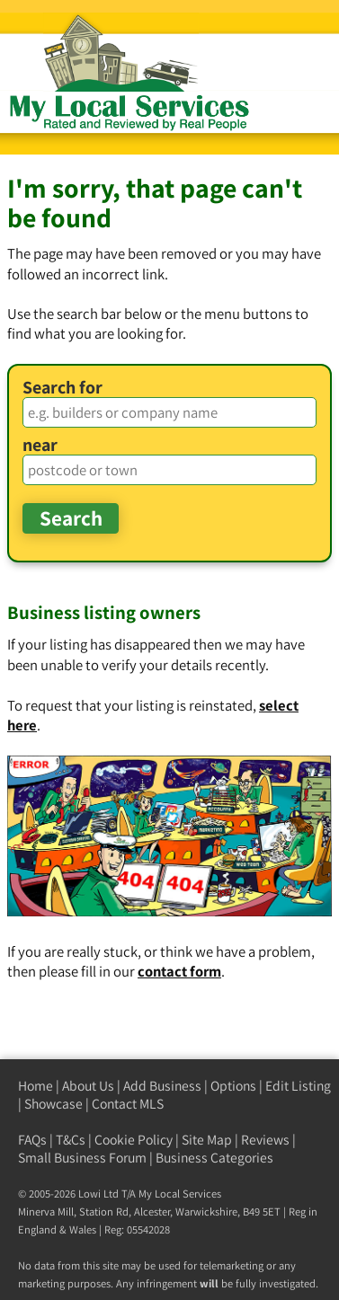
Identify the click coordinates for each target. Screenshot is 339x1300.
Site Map (207, 1139)
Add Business (162, 1085)
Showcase (53, 1103)
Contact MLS (128, 1103)
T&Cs (70, 1139)
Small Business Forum (82, 1157)
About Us (88, 1085)
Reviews (265, 1139)
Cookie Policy (133, 1139)
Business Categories (214, 1157)
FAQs (32, 1139)
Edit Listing (298, 1085)
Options (233, 1085)
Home (35, 1085)
